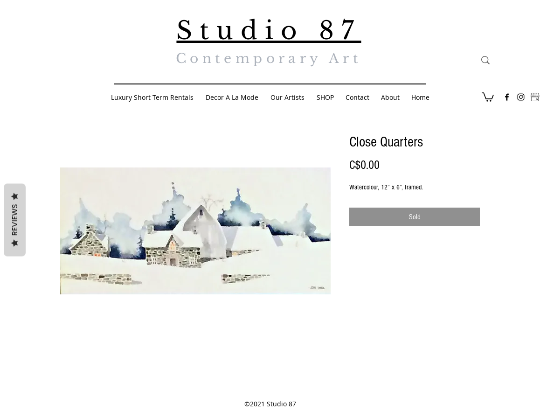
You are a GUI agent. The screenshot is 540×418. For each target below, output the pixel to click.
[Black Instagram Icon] (521, 97)
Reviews (14, 220)
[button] (488, 96)
